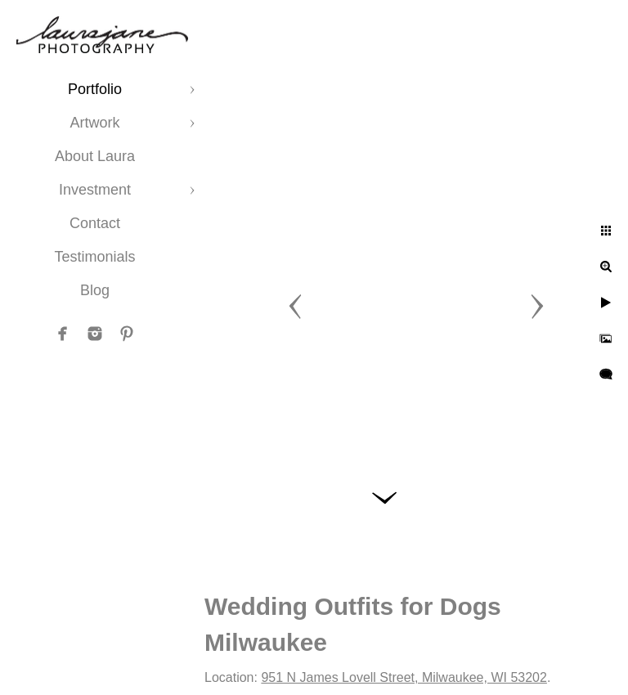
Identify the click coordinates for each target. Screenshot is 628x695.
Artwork (94, 122)
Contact (95, 223)
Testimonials (94, 257)
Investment (95, 190)
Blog (95, 290)
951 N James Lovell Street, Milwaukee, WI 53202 (404, 677)
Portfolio (95, 89)
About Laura (95, 156)
